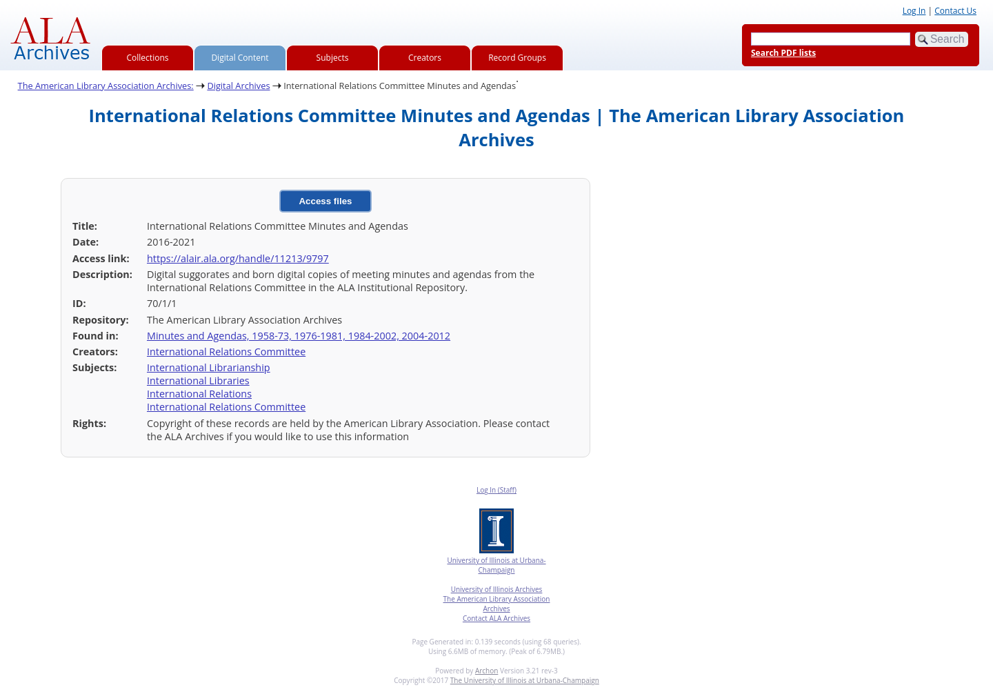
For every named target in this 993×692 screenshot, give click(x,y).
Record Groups (517, 57)
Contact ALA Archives (496, 618)
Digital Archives (238, 85)
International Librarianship (208, 367)
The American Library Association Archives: (106, 85)
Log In (914, 11)
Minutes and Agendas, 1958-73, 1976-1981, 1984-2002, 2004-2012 (298, 335)
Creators (424, 57)
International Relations (199, 393)
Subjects (333, 57)
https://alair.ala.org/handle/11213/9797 (238, 258)
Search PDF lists (783, 53)
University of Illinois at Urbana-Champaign (496, 565)
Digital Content (239, 57)
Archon (486, 670)
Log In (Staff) (496, 490)
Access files (325, 201)
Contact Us (955, 11)
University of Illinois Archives (497, 589)
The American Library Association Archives (496, 603)
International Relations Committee (226, 351)
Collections (148, 57)
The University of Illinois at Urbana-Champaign (524, 680)
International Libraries (198, 380)
